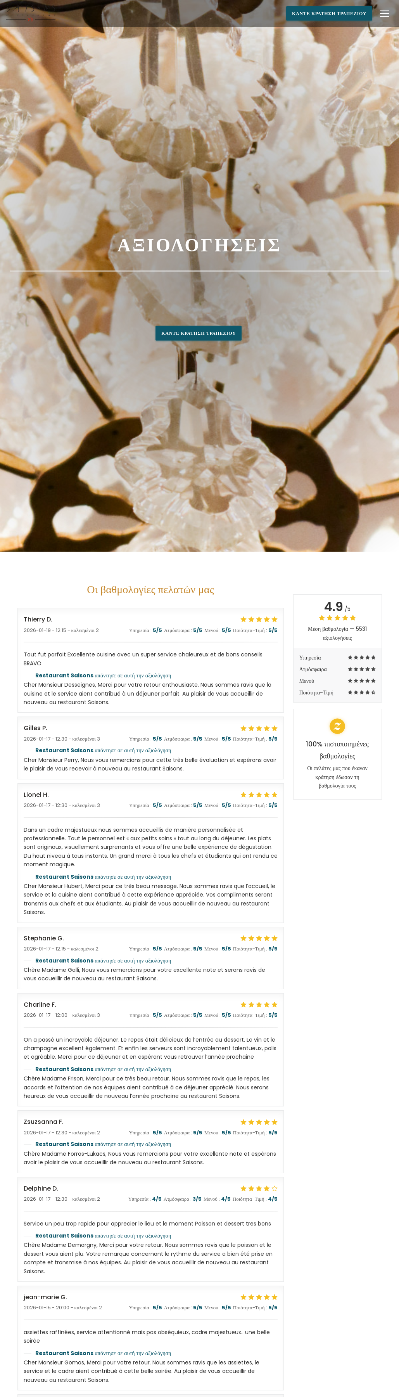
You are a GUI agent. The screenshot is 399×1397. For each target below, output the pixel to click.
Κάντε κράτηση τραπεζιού (329, 13)
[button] (384, 13)
